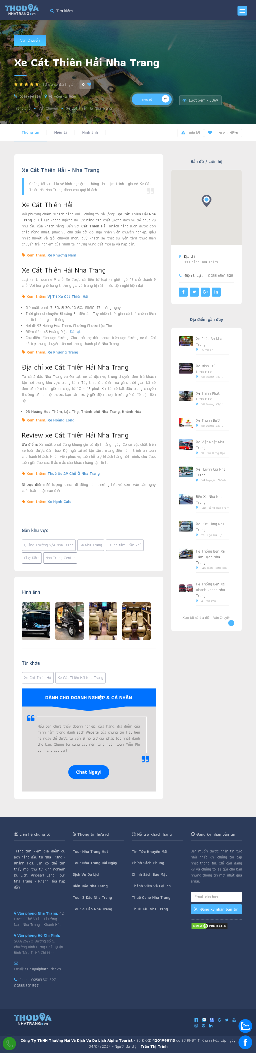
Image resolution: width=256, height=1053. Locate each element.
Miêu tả (60, 132)
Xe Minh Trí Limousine (205, 369)
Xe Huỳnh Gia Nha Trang (211, 472)
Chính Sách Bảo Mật (149, 874)
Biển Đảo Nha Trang (90, 886)
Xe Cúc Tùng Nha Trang (210, 527)
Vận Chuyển (30, 40)
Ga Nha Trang (91, 545)
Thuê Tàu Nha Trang (150, 909)
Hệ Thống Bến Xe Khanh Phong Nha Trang (210, 590)
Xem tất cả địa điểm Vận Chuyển (208, 620)
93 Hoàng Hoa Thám (62, 96)
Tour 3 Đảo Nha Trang (92, 897)
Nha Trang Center (60, 558)
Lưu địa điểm (223, 133)
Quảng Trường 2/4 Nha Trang (49, 545)
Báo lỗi (190, 133)
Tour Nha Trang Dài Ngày (95, 863)
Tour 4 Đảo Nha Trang (92, 909)
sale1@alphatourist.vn (43, 969)
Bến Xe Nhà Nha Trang (209, 499)
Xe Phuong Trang (63, 352)
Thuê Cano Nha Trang (151, 897)
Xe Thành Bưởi (208, 420)
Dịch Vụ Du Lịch (86, 874)
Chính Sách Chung (148, 863)
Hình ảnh (90, 132)
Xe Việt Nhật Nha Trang (210, 445)
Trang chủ (22, 108)
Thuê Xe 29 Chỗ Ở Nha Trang (74, 473)
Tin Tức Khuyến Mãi (149, 851)
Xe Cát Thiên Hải (38, 677)
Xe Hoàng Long (61, 420)
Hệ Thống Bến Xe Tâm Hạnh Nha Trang (210, 557)
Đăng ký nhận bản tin (216, 909)
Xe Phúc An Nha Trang (209, 341)
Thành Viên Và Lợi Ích (151, 886)
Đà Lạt (75, 331)
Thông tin (30, 132)
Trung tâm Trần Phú (125, 545)
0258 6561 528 (30, 96)
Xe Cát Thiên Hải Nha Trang (80, 677)
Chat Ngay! (89, 772)
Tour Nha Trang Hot (90, 851)
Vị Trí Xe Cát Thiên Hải (68, 296)
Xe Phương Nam (62, 255)
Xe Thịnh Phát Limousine (208, 396)
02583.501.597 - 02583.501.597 (36, 983)
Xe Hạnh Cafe (59, 501)
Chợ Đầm (32, 558)
